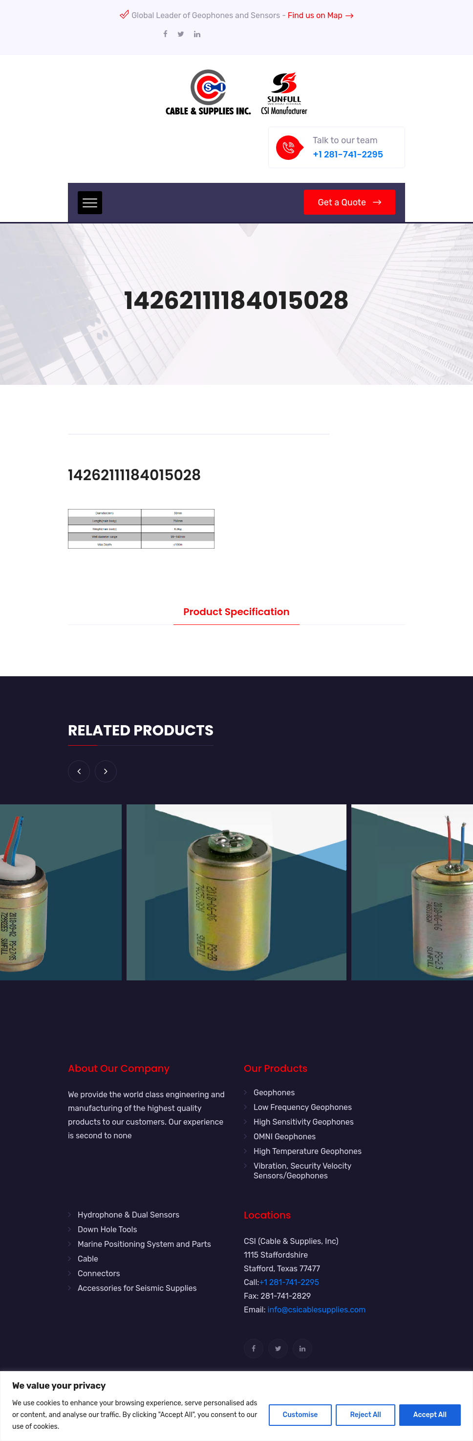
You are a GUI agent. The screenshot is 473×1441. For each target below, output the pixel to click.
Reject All (365, 1415)
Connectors (99, 1273)
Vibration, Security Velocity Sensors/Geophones (302, 1170)
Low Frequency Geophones (303, 1107)
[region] (236, 1406)
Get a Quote (349, 202)
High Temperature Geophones (308, 1151)
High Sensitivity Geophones (304, 1122)
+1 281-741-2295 (348, 154)
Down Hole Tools (107, 1229)
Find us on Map (320, 15)
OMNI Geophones (285, 1136)
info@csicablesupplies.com (317, 1309)
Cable (88, 1259)
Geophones (274, 1092)
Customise (300, 1415)
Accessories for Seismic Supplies (137, 1288)
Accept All (430, 1415)
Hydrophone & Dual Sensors (128, 1214)
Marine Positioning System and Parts (144, 1244)
